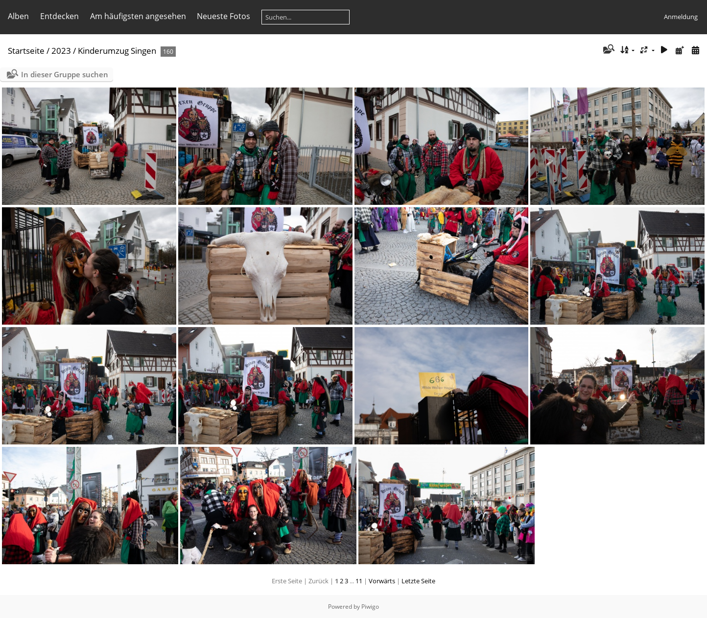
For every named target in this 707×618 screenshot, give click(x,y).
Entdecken (59, 16)
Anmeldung (681, 16)
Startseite (26, 50)
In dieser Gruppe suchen (64, 74)
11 (358, 580)
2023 (61, 50)
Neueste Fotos (223, 16)
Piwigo (370, 606)
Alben (18, 16)
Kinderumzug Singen (117, 50)
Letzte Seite (418, 580)
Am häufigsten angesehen (138, 16)
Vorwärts (382, 580)
